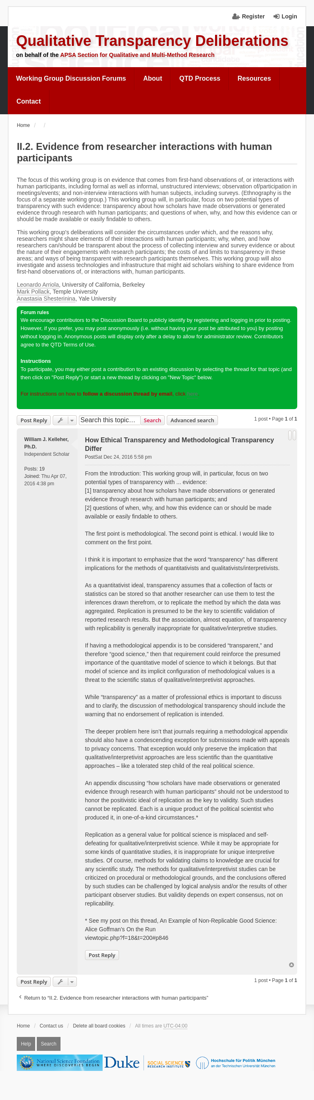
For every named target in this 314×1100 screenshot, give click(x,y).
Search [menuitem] (48, 1044)
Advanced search (192, 420)
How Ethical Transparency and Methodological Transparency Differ (179, 444)
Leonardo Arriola (38, 284)
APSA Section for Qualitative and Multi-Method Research (137, 55)
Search (152, 420)
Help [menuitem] (26, 1044)
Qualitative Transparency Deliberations (152, 40)
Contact (28, 101)
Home (23, 1026)
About (152, 78)
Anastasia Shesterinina (46, 298)
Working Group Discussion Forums (71, 78)
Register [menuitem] (253, 16)
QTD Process (199, 78)
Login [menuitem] (289, 16)
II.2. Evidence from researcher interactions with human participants (144, 152)
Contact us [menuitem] (51, 1026)
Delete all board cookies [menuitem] (99, 1026)
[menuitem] (71, 78)
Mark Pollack (33, 291)
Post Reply (33, 420)
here (192, 394)
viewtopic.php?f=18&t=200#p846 (126, 938)
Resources (254, 78)
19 (42, 469)
